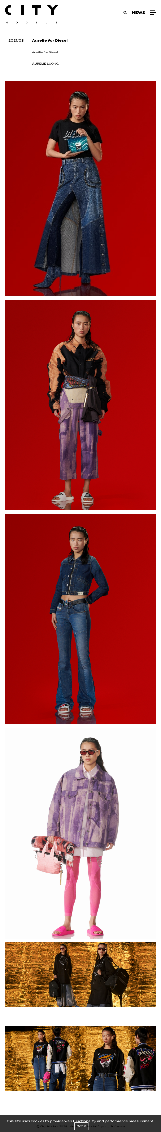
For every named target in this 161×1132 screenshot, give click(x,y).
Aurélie (37, 52)
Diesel (54, 52)
